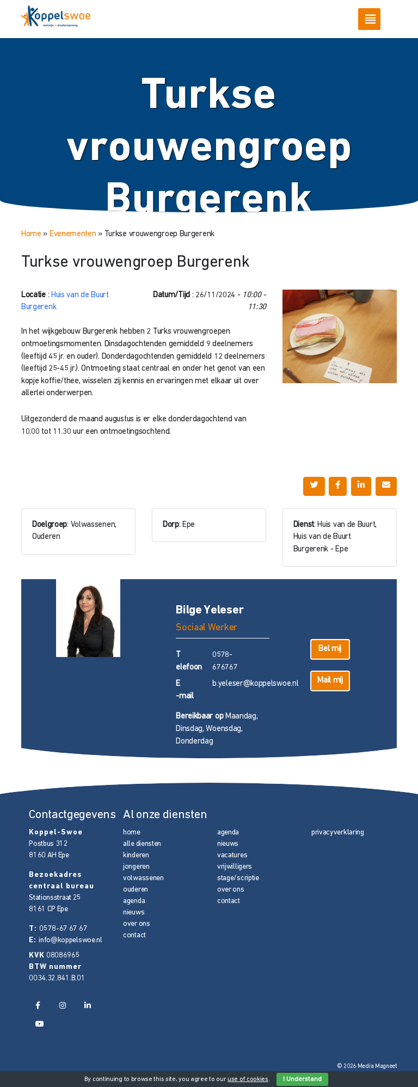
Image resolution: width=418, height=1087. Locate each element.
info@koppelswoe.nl (70, 940)
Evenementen (73, 234)
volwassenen (143, 878)
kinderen (136, 855)
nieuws (133, 912)
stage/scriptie (238, 878)
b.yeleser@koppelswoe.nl (255, 684)
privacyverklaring (337, 832)
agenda (134, 901)
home (131, 832)
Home (31, 234)
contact (134, 935)
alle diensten (142, 844)
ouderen (135, 890)
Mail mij (330, 681)
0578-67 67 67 (63, 929)
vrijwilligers (234, 867)
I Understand (302, 1079)
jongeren (136, 867)
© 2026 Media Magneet (367, 1067)
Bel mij (329, 649)
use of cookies (248, 1079)
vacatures (232, 855)
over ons (136, 924)
